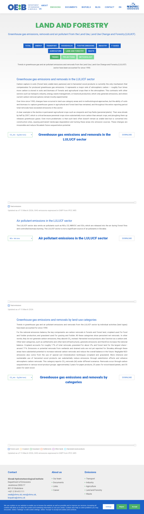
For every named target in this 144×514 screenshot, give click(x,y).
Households (66, 46)
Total (25, 46)
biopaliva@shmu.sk (16, 499)
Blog (97, 7)
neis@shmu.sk (29, 495)
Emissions (55, 7)
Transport (49, 46)
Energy (36, 46)
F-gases (118, 46)
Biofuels (86, 7)
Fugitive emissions (86, 46)
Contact (109, 7)
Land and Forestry (75, 51)
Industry (105, 46)
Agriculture (54, 51)
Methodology (87, 58)
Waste (92, 51)
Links (55, 487)
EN (120, 7)
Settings (108, 507)
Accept (134, 507)
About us (43, 7)
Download (127, 136)
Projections (68, 58)
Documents (71, 7)
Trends (54, 58)
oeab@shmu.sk (15, 495)
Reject (121, 507)
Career (56, 491)
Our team (57, 479)
